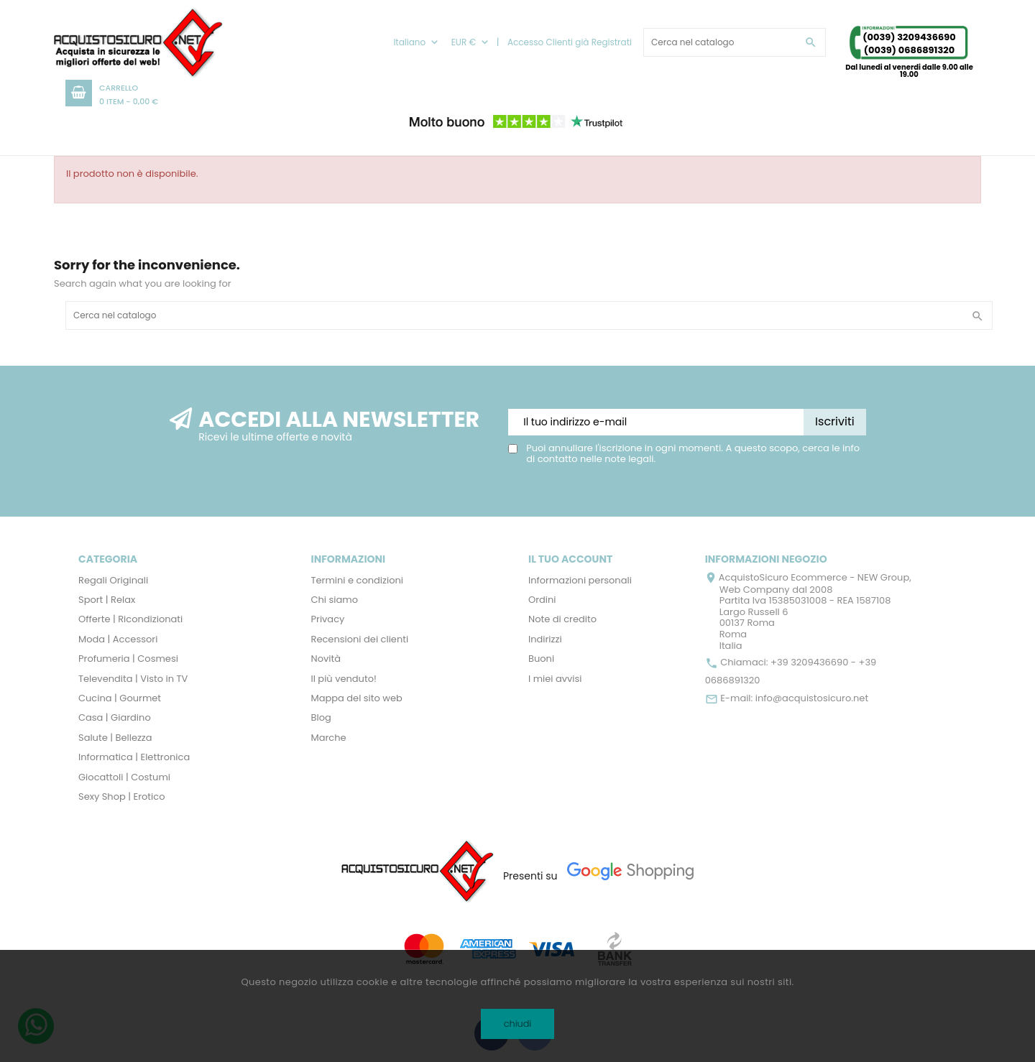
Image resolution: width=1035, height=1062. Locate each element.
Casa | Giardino (114, 717)
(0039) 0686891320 (909, 50)
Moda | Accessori (117, 639)
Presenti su (530, 876)
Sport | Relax (106, 599)
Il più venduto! (344, 678)
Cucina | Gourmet (119, 698)
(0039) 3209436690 (908, 37)
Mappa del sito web (356, 698)
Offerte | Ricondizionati (130, 619)
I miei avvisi (555, 678)
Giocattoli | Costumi (124, 777)
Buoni (541, 658)
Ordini (542, 599)
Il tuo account (570, 559)
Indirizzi (545, 639)
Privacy (328, 619)
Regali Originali (113, 580)
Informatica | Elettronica (134, 757)
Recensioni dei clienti (360, 639)
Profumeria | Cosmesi (128, 658)
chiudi (518, 1023)
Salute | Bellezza (115, 737)
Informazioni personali (580, 580)
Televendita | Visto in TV (133, 678)
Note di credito (562, 619)
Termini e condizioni (357, 580)
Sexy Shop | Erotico (121, 796)
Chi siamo (335, 599)
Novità (326, 658)
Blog (321, 717)
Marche (328, 737)
